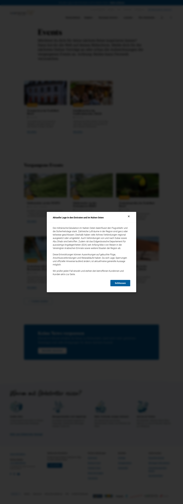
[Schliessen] (128, 216)
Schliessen (120, 283)
